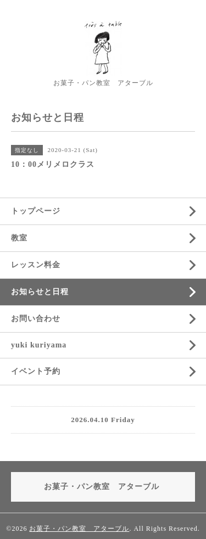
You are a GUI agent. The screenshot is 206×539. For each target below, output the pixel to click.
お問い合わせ (35, 319)
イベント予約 (35, 371)
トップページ (35, 211)
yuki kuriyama (38, 345)
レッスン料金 (35, 265)
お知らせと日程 (40, 292)
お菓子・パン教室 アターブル (79, 528)
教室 (19, 238)
